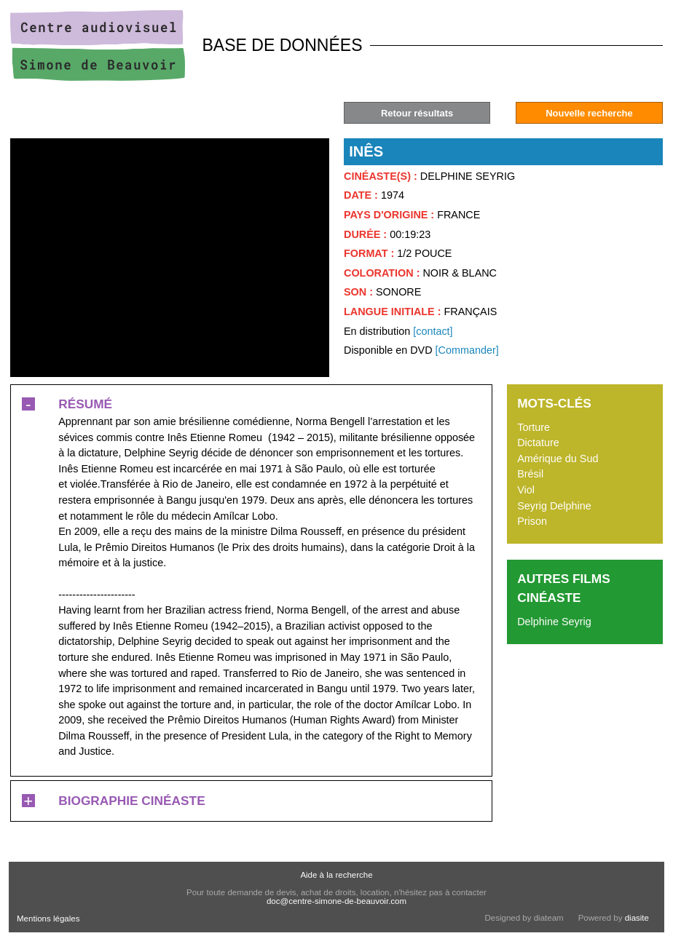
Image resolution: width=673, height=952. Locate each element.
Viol (526, 490)
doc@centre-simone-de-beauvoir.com (336, 901)
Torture (533, 427)
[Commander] (467, 350)
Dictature (538, 442)
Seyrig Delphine (554, 506)
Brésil (530, 474)
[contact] (432, 331)
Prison (532, 521)
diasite (637, 917)
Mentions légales (48, 918)
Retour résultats (417, 113)
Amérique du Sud (557, 458)
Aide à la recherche (336, 874)
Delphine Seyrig (554, 621)
